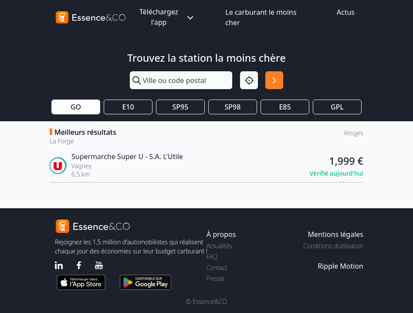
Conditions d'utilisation (333, 246)
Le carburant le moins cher (260, 17)
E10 (128, 107)
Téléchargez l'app (167, 17)
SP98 (233, 107)
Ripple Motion (340, 266)
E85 (285, 107)
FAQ (211, 257)
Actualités (219, 246)
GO (76, 107)
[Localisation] (249, 80)
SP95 (181, 107)
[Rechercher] (274, 80)
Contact (216, 267)
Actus (346, 12)
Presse (215, 278)
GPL (337, 107)
